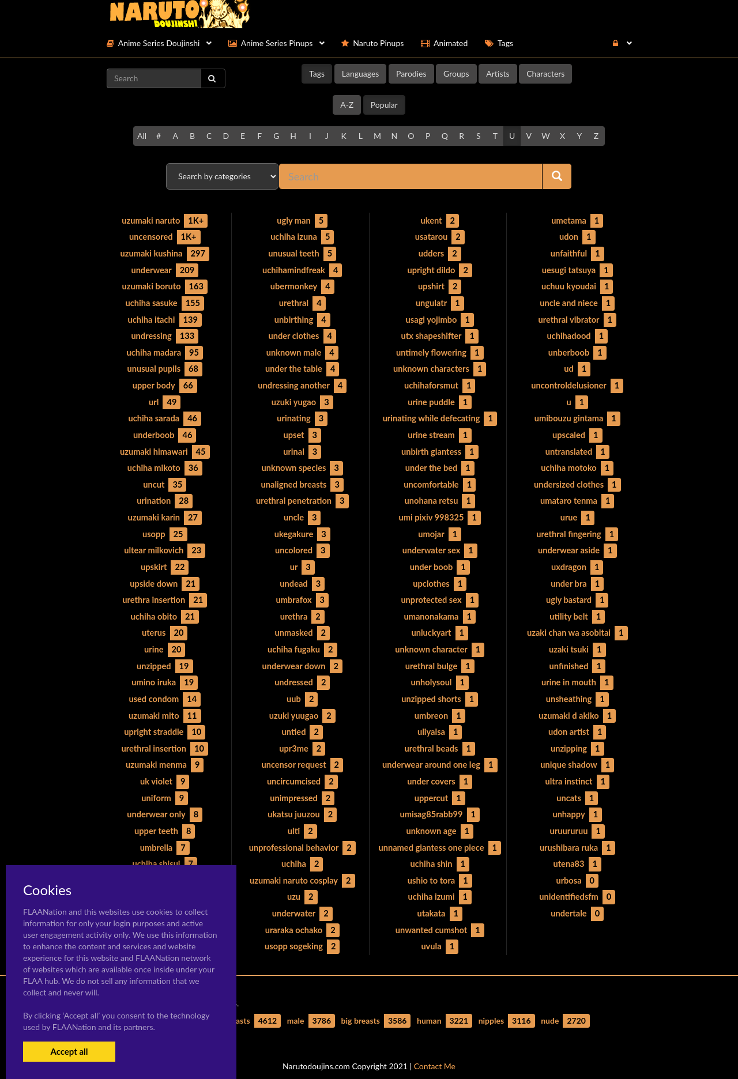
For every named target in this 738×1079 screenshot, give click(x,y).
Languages (360, 73)
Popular (384, 105)
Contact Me (434, 1050)
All (141, 136)
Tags (317, 73)
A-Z (346, 105)
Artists (497, 73)
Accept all (69, 1051)
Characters (545, 73)
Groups (456, 73)
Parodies (411, 73)
